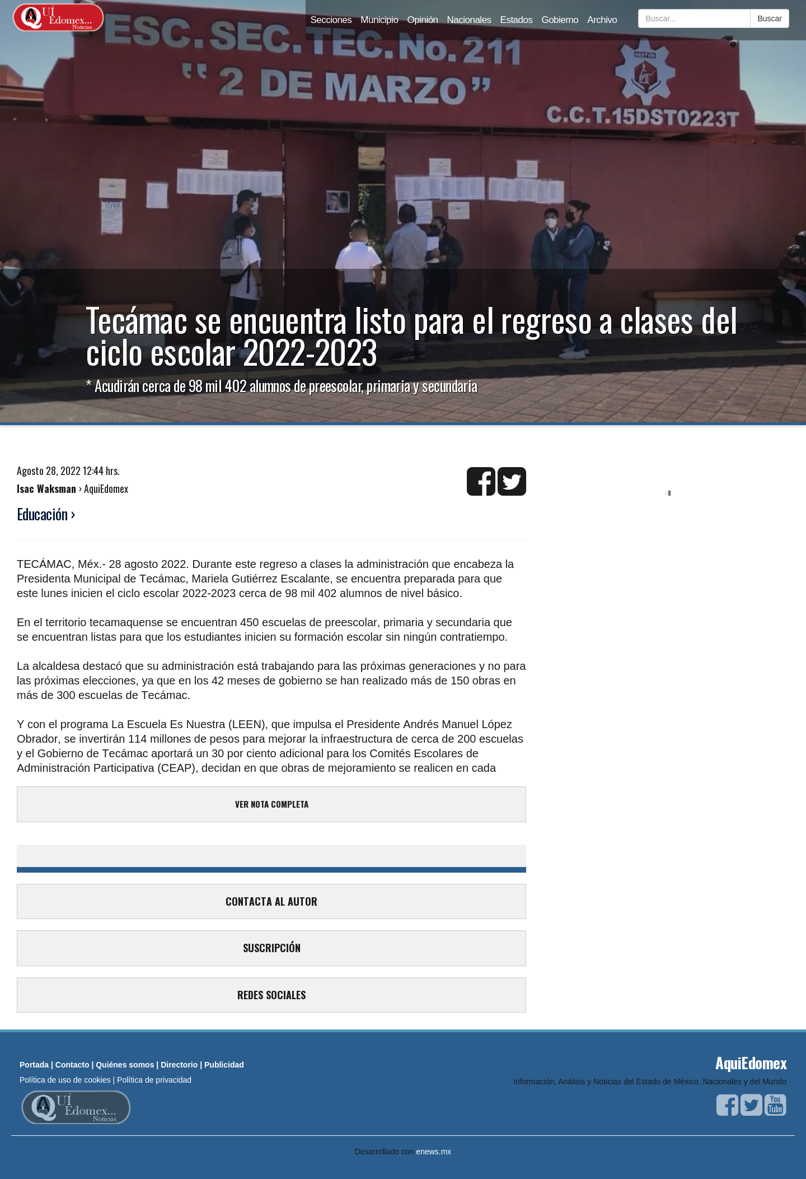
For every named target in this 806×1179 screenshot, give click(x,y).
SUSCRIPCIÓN (272, 947)
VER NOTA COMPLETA (271, 804)
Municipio (379, 20)
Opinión (422, 20)
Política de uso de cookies (65, 1079)
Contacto (72, 1064)
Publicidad (224, 1064)
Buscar (769, 18)
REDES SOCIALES (271, 994)
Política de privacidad (154, 1079)
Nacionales (469, 20)
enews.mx (433, 1151)
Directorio (179, 1064)
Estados (516, 20)
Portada (34, 1064)
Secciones (331, 20)
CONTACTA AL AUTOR (271, 901)
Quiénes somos (125, 1064)
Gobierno (559, 20)
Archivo (602, 20)
